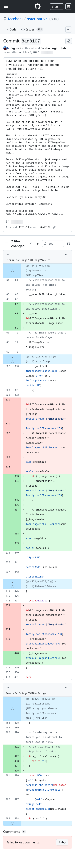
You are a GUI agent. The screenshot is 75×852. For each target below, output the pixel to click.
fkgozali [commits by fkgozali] (15, 48)
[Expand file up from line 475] (12, 586)
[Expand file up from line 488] (12, 709)
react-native (36, 18)
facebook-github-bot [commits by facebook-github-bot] (55, 48)
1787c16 (24, 227)
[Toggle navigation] (6, 6)
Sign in (56, 6)
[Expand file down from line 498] (12, 823)
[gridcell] (37, 271)
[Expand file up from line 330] (12, 361)
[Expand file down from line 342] (12, 581)
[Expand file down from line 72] (12, 356)
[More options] (67, 254)
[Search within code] (51, 243)
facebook (16, 18)
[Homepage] (37, 6)
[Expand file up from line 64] (12, 271)
